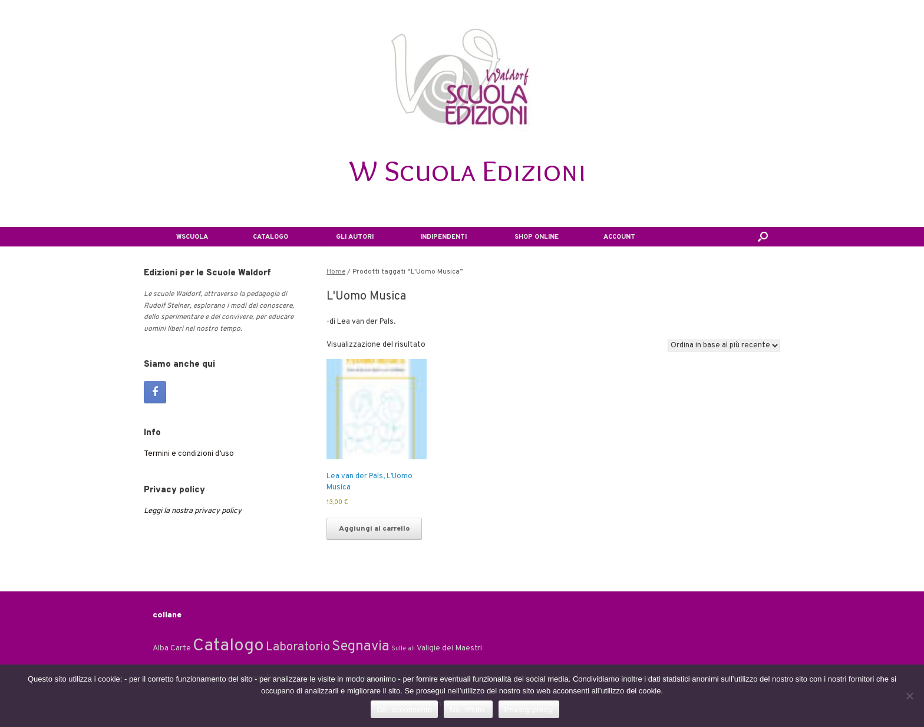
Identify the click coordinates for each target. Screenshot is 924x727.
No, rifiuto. (468, 709)
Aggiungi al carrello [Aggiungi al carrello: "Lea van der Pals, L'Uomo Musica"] (374, 529)
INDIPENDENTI (435, 237)
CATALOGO (262, 237)
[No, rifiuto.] (909, 696)
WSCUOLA (183, 237)
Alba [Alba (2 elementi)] (161, 648)
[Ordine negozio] (724, 345)
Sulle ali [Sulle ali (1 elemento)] (403, 649)
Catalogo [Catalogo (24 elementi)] (228, 646)
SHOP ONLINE (527, 237)
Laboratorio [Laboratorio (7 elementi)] (298, 647)
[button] (762, 236)
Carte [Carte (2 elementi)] (180, 648)
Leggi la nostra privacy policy (193, 511)
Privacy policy (528, 709)
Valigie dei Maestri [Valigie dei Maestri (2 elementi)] (449, 648)
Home (335, 272)
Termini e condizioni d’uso (189, 454)
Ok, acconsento (404, 709)
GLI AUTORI (346, 237)
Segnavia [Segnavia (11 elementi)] (361, 647)
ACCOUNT (611, 237)
